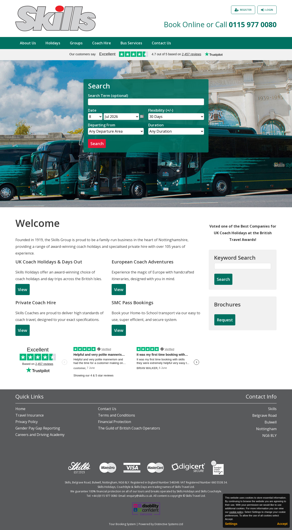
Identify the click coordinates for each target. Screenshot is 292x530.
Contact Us (161, 43)
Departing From (101, 125)
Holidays (53, 43)
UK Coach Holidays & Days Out (48, 262)
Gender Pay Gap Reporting (37, 428)
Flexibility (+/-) (160, 110)
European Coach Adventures (142, 262)
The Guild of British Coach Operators (129, 428)
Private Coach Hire (35, 303)
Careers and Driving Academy (40, 434)
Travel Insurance (29, 415)
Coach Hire (101, 43)
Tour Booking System (122, 524)
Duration (156, 125)
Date (92, 110)
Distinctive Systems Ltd (168, 524)
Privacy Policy (26, 421)
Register (246, 9)
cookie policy (236, 512)
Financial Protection (114, 421)
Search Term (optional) (108, 95)
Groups (76, 43)
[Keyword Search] (242, 266)
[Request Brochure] (224, 320)
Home (20, 408)
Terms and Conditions (116, 415)
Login (269, 9)
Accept (282, 524)
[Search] (146, 102)
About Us (28, 43)
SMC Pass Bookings (132, 303)
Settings (231, 524)
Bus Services (131, 43)
